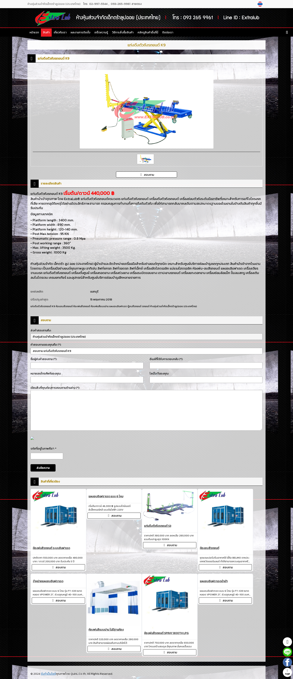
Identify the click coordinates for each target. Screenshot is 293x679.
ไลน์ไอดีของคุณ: (159, 373)
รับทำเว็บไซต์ (48, 674)
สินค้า (46, 32)
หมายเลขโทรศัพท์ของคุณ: (46, 373)
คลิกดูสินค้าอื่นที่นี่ (148, 32)
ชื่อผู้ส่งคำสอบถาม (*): (44, 359)
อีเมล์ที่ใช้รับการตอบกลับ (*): (166, 359)
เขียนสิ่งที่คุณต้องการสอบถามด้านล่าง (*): (55, 388)
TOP (287, 672)
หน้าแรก (34, 32)
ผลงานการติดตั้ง (80, 32)
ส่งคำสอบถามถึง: (41, 330)
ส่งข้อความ (43, 468)
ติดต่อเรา (167, 32)
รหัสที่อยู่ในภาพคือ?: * (43, 448)
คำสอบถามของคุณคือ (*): (46, 345)
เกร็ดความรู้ (101, 32)
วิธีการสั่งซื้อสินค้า (122, 32)
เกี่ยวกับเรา (60, 32)
